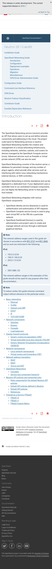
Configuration (16, 63)
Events (4, 490)
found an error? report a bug (16, 446)
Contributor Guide (12, 103)
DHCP (13, 311)
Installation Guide (12, 53)
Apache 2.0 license (42, 553)
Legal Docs (6, 525)
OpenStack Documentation (31, 38)
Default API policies (19, 389)
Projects (5, 470)
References (15, 392)
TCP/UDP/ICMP (17, 317)
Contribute (5, 499)
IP (11, 314)
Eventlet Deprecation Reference (17, 109)
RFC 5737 (31, 241)
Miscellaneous (16, 75)
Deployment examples (19, 66)
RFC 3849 (43, 241)
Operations (14, 69)
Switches (14, 322)
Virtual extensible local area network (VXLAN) (30, 340)
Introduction (15, 61)
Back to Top (44, 12)
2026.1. (23, 6)
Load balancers (17, 331)
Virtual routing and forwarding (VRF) (26, 354)
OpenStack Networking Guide (17, 58)
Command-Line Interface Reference (19, 88)
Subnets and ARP (18, 308)
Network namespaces (15, 348)
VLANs (14, 305)
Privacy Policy (7, 533)
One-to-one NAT (17, 366)
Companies (6, 496)
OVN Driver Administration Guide (24, 78)
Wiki (3, 516)
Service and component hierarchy (25, 374)
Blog (3, 476)
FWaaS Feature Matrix (20, 403)
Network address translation (18, 357)
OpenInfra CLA (7, 536)
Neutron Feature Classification (17, 98)
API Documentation (9, 513)
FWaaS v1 (15, 401)
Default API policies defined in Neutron (27, 386)
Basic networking (13, 299)
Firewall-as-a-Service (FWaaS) (19, 395)
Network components (15, 319)
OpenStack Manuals (9, 507)
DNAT (13, 363)
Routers (14, 325)
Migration (14, 72)
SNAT (13, 360)
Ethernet (14, 302)
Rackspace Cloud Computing (38, 556)
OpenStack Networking (16, 369)
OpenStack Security (9, 473)
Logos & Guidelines (9, 527)
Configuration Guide (12, 83)
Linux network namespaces (22, 351)
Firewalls (14, 328)
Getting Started (7, 510)
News (4, 479)
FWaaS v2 (15, 398)
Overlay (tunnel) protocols (17, 334)
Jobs (3, 493)
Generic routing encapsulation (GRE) (26, 337)
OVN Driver (9, 93)
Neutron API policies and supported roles (23, 377)
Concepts (15, 372)
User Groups (6, 487)
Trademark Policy (8, 530)
